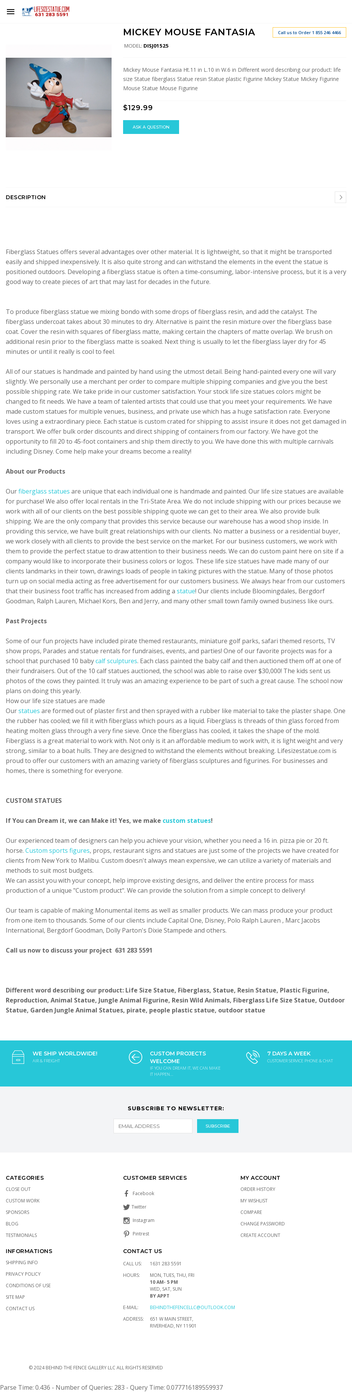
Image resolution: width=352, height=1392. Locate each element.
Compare (251, 1212)
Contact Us (20, 1308)
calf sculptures (116, 661)
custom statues (187, 820)
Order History (257, 1189)
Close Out (18, 1189)
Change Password (262, 1223)
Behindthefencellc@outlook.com (192, 1307)
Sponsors (17, 1212)
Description (26, 197)
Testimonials (21, 1235)
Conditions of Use (28, 1285)
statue (186, 591)
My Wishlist (254, 1200)
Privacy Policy (23, 1274)
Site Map (15, 1297)
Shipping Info (22, 1262)
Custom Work (22, 1200)
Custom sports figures (57, 850)
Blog (12, 1223)
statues (29, 711)
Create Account (260, 1235)
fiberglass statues (44, 491)
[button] (105, 34)
